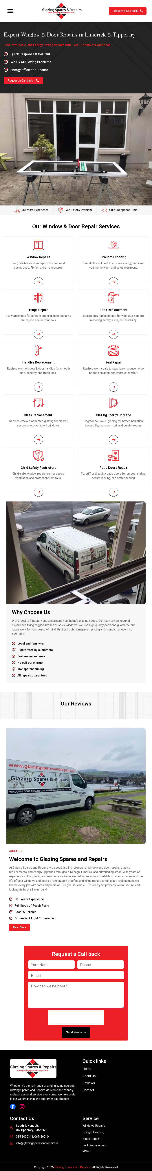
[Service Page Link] (38, 281)
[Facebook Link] (13, 1105)
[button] (10, 11)
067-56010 (41, 1135)
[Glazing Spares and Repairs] (62, 11)
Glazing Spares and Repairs (72, 1166)
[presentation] (76, 1016)
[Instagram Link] (22, 1105)
